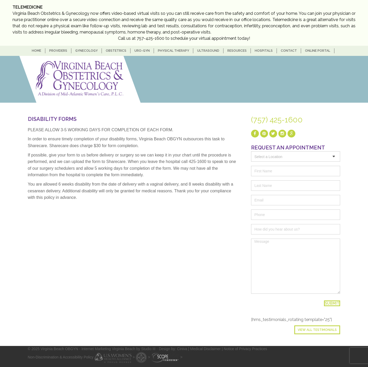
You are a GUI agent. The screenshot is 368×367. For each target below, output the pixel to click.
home (36, 51)
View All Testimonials (317, 330)
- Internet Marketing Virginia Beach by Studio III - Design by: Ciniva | (134, 349)
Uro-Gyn (142, 51)
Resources (237, 51)
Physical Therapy (173, 51)
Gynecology (86, 51)
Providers (58, 51)
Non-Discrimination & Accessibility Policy (60, 357)
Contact (289, 51)
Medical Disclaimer (205, 349)
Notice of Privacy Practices (245, 349)
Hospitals (264, 51)
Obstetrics (116, 51)
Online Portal (317, 51)
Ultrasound (208, 51)
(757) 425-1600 (277, 119)
